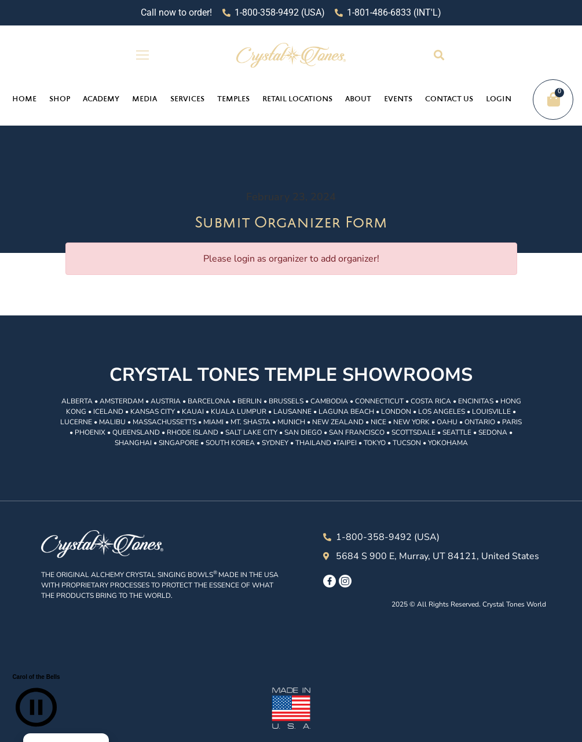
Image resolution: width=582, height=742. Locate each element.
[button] (439, 55)
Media (144, 99)
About (358, 99)
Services (187, 99)
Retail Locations (297, 99)
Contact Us (449, 99)
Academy (101, 99)
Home (24, 99)
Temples (233, 99)
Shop (59, 99)
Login (498, 99)
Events (398, 99)
